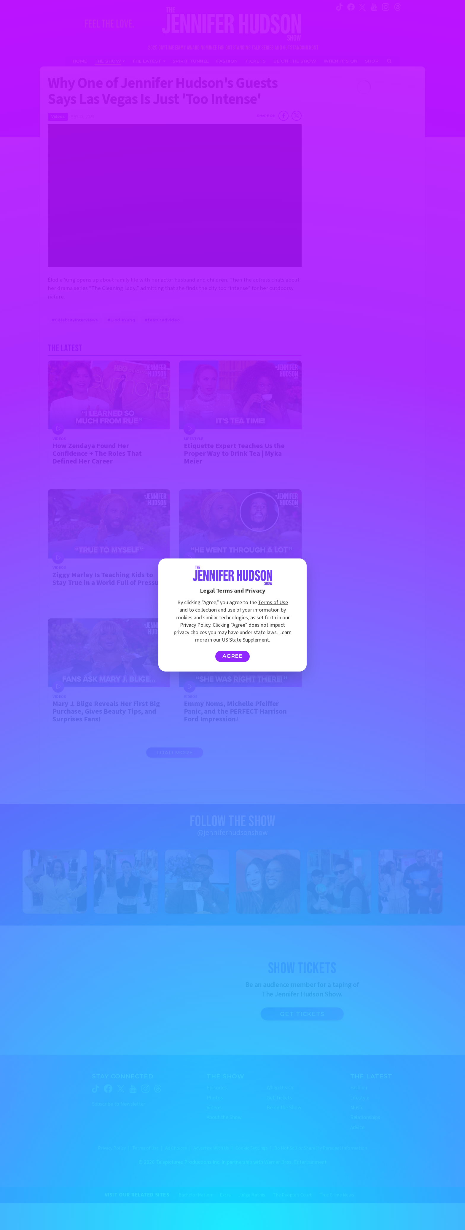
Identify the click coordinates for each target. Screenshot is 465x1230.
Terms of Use (273, 602)
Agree (232, 656)
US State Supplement (245, 640)
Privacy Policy (195, 625)
